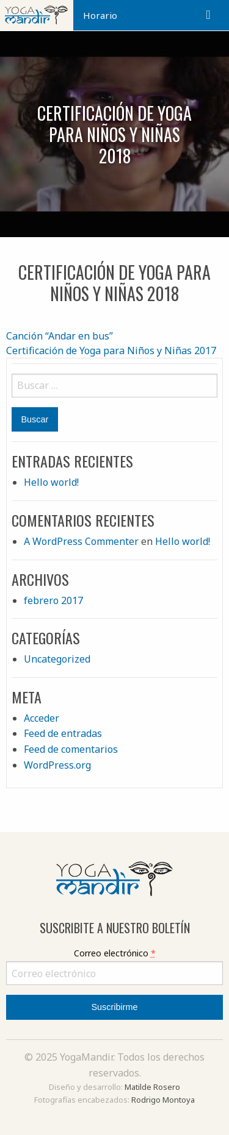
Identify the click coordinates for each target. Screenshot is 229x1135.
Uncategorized (57, 659)
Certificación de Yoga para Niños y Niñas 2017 (111, 350)
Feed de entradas (63, 733)
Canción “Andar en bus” (59, 336)
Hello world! (51, 482)
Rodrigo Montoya (163, 1099)
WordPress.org (57, 765)
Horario (100, 15)
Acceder (41, 718)
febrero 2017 (53, 600)
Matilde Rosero (152, 1086)
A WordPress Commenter (81, 541)
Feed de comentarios (71, 749)
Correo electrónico (115, 953)
